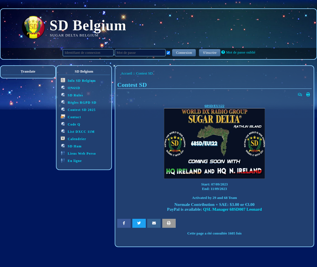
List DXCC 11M (78, 131)
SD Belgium (88, 25)
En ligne (71, 160)
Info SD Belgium (78, 80)
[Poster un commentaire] (300, 94)
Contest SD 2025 (78, 109)
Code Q (70, 124)
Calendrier (73, 138)
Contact (71, 116)
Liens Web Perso (78, 153)
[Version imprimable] (308, 94)
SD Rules (72, 94)
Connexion (184, 52)
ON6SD (70, 87)
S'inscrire (210, 52)
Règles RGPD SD (79, 102)
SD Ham (71, 145)
